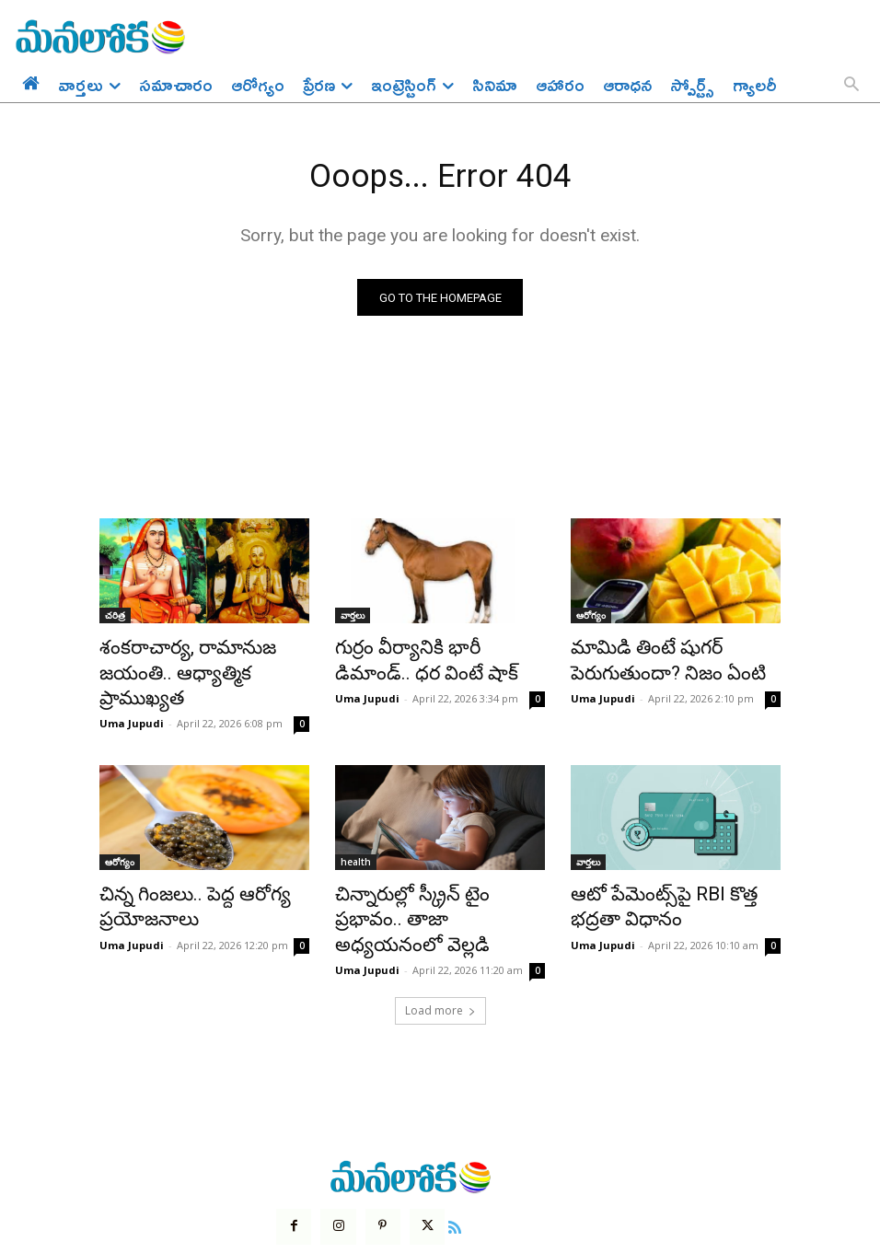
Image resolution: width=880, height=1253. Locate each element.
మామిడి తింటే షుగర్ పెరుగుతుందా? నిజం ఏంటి (650, 660)
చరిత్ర (115, 619)
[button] (851, 85)
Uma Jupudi (131, 693)
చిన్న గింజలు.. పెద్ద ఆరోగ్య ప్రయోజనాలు (177, 872)
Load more (440, 945)
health (356, 831)
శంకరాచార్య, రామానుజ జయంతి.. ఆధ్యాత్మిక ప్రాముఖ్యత (201, 660)
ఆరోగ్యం (591, 619)
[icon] (443, 1159)
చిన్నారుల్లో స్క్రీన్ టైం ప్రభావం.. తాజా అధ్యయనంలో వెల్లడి (426, 872)
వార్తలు (353, 619)
